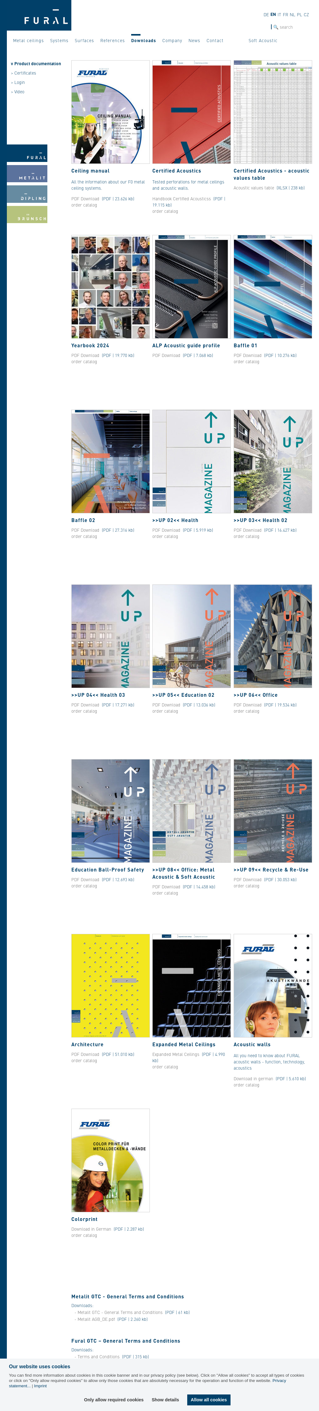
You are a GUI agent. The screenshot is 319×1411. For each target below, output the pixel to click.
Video (19, 91)
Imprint (40, 1386)
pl (299, 14)
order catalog (84, 205)
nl (292, 14)
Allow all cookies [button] (209, 1399)
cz (306, 14)
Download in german (253, 1078)
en (273, 14)
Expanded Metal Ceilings (175, 1054)
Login (19, 82)
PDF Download (85, 198)
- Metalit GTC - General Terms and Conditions (119, 1312)
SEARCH (263, 27)
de (266, 14)
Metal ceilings (28, 40)
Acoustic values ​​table (254, 187)
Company (172, 40)
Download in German (91, 1229)
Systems (59, 40)
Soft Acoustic (263, 40)
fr (285, 14)
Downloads (143, 40)
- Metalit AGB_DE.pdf (94, 1319)
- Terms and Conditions (97, 1356)
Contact (215, 40)
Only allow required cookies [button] (114, 1399)
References (112, 40)
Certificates (25, 73)
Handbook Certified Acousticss (181, 198)
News (194, 40)
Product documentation (37, 63)
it (279, 14)
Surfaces (84, 40)
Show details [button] (165, 1399)
